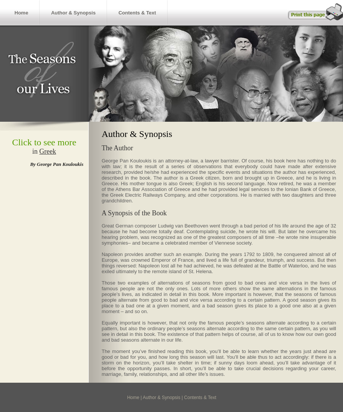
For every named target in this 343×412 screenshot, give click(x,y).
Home (21, 13)
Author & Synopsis (73, 13)
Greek (47, 151)
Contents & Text (137, 13)
